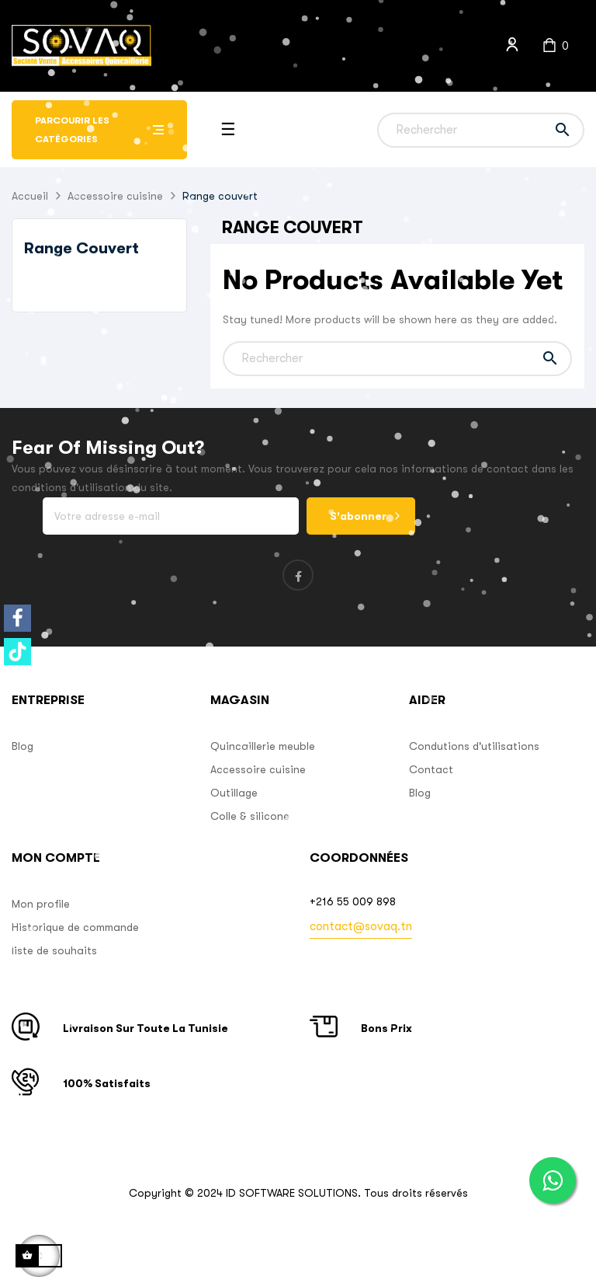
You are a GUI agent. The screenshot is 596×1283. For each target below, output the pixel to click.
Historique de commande (75, 927)
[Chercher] (480, 130)
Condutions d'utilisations (474, 746)
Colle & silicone (249, 816)
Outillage (234, 792)
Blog (22, 746)
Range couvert (81, 248)
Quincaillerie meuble (262, 746)
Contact (431, 769)
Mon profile (41, 904)
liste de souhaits (54, 950)
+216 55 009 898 (353, 901)
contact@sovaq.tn (361, 926)
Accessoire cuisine (258, 769)
